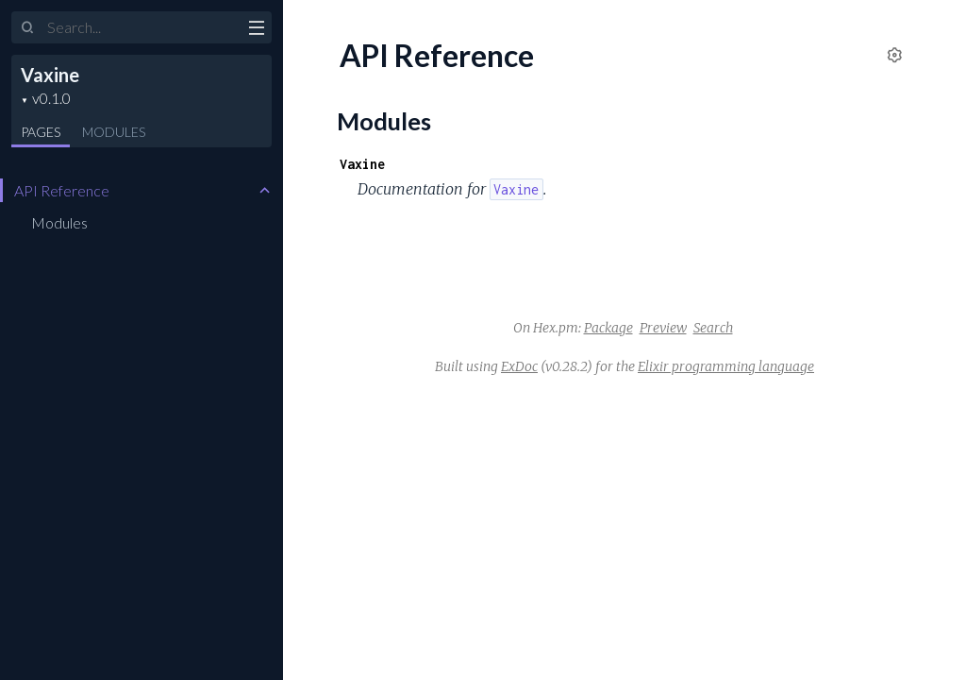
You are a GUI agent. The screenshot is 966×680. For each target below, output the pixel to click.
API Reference (61, 190)
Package (608, 327)
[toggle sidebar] (256, 30)
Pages (40, 132)
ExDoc (519, 366)
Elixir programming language (726, 366)
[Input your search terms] (141, 27)
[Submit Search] (28, 28)
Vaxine (50, 74)
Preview (663, 327)
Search (713, 327)
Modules (113, 132)
